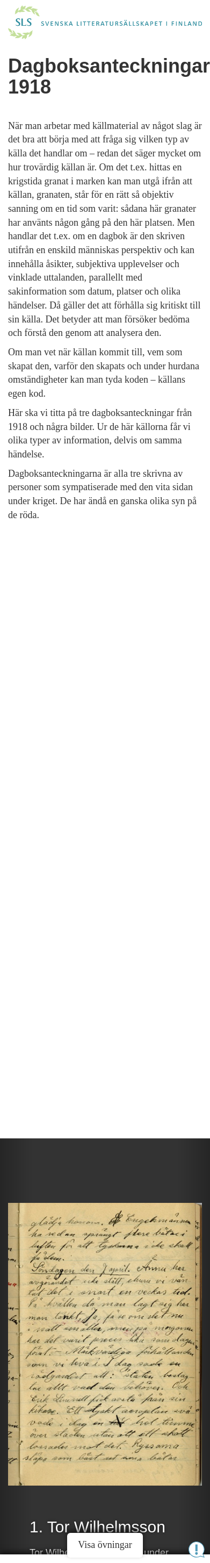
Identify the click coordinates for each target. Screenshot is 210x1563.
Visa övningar (105, 1544)
